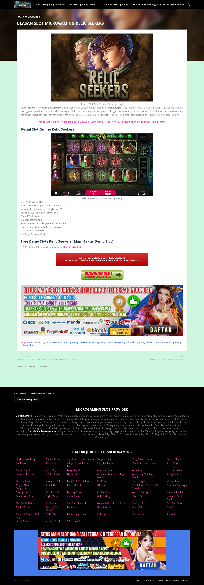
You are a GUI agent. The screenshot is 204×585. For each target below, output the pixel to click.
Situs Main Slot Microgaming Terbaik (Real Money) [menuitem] (158, 4)
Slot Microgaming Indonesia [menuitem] (50, 4)
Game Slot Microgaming (65, 342)
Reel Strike (102, 481)
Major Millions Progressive (23, 487)
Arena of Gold (52, 521)
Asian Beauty (74, 496)
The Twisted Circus (26, 503)
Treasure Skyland (175, 470)
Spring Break (173, 474)
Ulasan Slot (27, 345)
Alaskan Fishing (140, 492)
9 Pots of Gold (52, 474)
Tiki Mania (21, 463)
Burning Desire (74, 492)
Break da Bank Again (177, 485)
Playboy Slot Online (51, 509)
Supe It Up (50, 485)
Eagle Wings (51, 496)
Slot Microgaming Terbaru (140, 342)
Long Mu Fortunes (106, 463)
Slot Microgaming (116, 342)
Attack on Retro (105, 470)
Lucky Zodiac (22, 521)
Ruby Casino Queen (142, 459)
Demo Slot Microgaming (39, 342)
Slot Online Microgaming (168, 342)
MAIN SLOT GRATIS (145, 580)
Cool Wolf (137, 507)
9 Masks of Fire (75, 521)
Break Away (51, 503)
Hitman (101, 485)
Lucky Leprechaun (76, 514)
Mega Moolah (74, 485)
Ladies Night (138, 481)
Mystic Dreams (24, 507)
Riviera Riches (139, 496)
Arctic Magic (51, 470)
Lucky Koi (72, 507)
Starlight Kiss (139, 503)
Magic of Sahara (105, 459)
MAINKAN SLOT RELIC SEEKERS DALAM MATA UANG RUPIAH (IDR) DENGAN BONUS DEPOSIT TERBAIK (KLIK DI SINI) (102, 122)
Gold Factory (103, 496)
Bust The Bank (174, 503)
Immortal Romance (26, 474)
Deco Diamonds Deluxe (144, 463)
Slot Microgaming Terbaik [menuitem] (83, 4)
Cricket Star (51, 514)
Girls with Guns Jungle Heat (111, 503)
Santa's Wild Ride (24, 496)
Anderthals (137, 470)
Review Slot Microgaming (93, 342)
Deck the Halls (52, 492)
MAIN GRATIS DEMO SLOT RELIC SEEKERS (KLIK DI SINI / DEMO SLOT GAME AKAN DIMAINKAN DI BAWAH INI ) (101, 259)
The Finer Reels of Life (78, 503)
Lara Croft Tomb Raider (79, 481)
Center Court (103, 492)
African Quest (23, 470)
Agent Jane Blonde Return (80, 459)
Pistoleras (102, 514)
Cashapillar (21, 492)
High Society (103, 507)
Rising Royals (173, 463)
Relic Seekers (52, 463)
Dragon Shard (174, 459)
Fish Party (172, 507)
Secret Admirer (23, 481)
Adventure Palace (54, 481)
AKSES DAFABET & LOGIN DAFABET (173, 580)
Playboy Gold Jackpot (27, 459)
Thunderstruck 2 (175, 492)
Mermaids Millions (176, 481)
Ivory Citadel (73, 470)
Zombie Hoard (52, 459)
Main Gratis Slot (72, 247)
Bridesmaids (138, 514)
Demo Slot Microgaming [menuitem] (115, 4)
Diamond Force (75, 474)
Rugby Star (172, 514)
